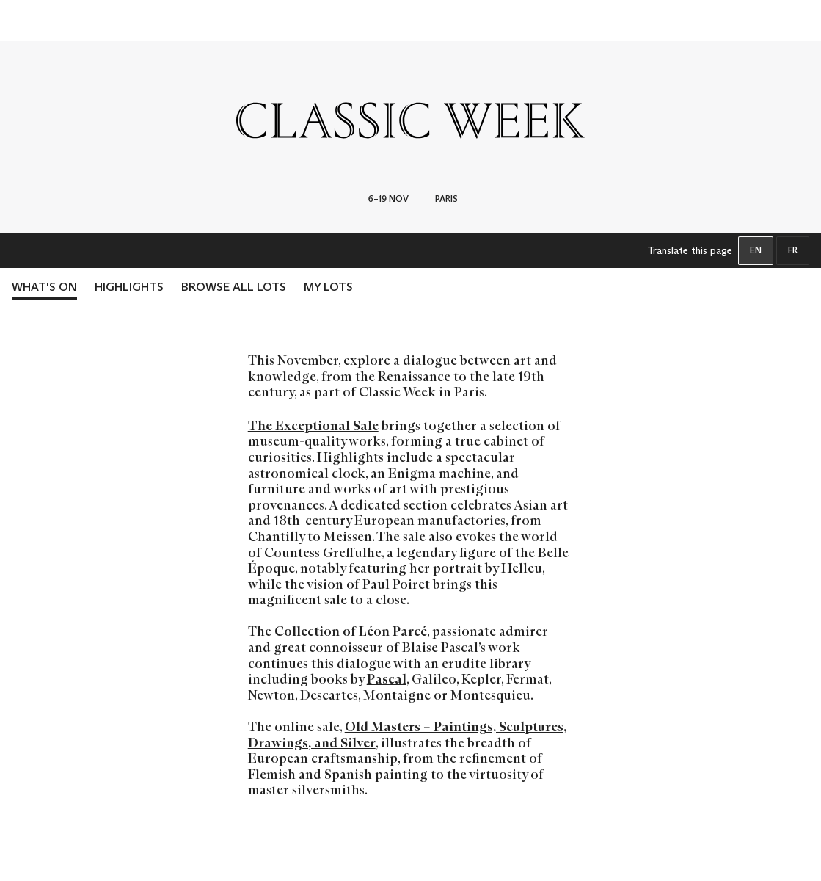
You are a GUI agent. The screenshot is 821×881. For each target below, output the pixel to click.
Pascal (386, 679)
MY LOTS (328, 287)
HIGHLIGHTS (129, 287)
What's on (44, 287)
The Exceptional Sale (313, 426)
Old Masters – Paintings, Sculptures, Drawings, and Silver (407, 735)
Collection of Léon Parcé (350, 631)
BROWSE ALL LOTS (233, 287)
